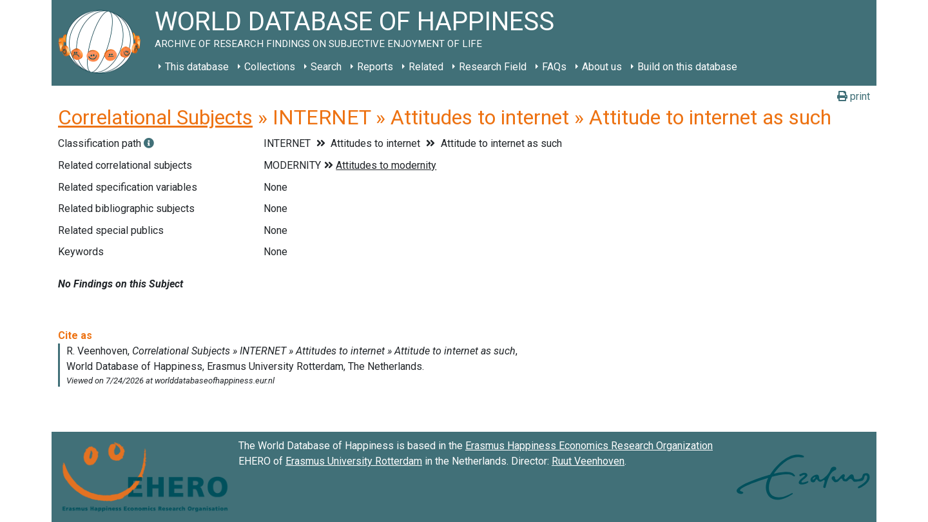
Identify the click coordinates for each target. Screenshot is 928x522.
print (853, 96)
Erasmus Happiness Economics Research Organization (589, 446)
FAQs (554, 67)
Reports (375, 67)
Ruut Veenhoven (588, 461)
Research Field (493, 67)
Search (326, 67)
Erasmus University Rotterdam (353, 461)
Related (426, 67)
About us (602, 67)
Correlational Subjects (155, 117)
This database (197, 67)
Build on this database (687, 67)
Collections (269, 67)
